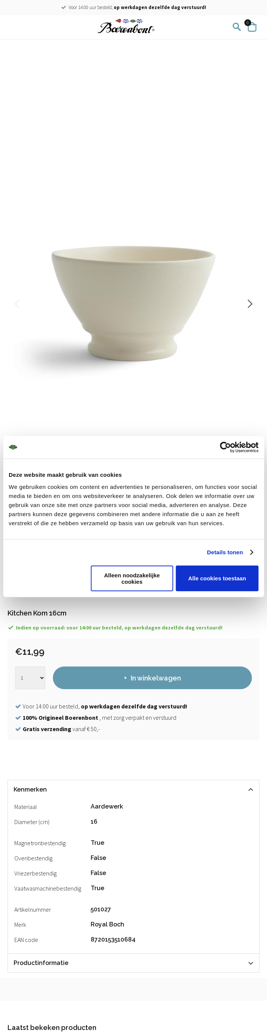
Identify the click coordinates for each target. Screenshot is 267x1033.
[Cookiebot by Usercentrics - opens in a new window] (225, 447)
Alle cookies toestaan (217, 578)
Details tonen (225, 552)
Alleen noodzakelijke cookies (132, 578)
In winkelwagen (156, 678)
